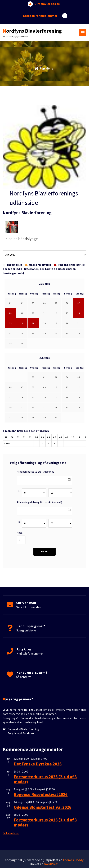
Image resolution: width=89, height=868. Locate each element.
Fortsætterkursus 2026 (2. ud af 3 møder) (45, 833)
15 (10, 327)
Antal (20, 536)
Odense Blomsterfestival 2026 (42, 861)
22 (10, 337)
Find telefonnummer (29, 663)
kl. (19, 495)
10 (33, 316)
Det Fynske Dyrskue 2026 (38, 818)
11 (44, 316)
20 (67, 327)
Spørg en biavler (26, 640)
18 (44, 327)
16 (22, 327)
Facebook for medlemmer (39, 14)
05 (78, 380)
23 (22, 337)
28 (78, 337)
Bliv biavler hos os (47, 2)
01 (33, 380)
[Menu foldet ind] (82, 31)
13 (67, 316)
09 (22, 316)
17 (33, 327)
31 (56, 421)
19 (56, 327)
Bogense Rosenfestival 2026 (41, 849)
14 (78, 316)
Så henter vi (23, 687)
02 (44, 380)
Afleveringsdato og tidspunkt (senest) (39, 505)
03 (56, 380)
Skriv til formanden (28, 617)
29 (10, 347)
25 (44, 337)
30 (22, 347)
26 (56, 337)
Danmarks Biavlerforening (23, 752)
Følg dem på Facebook (20, 756)
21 (78, 327)
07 (78, 306)
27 (67, 337)
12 (56, 316)
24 (33, 337)
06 (10, 391)
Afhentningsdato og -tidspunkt (35, 475)
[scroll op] (80, 854)
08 (10, 316)
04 (67, 380)
